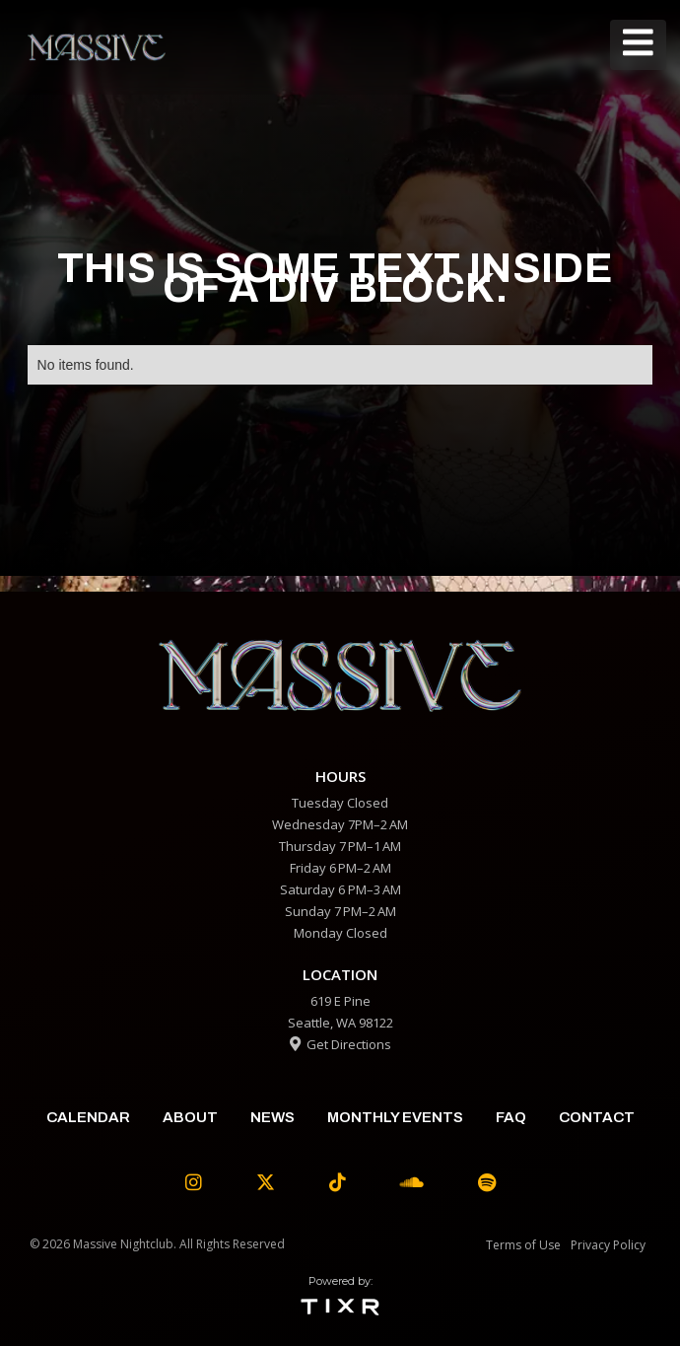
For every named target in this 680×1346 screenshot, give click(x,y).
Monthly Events (395, 1117)
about (190, 1117)
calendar (88, 1117)
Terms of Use (523, 1245)
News (272, 1117)
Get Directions (340, 1044)
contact (597, 1117)
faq (511, 1117)
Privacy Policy (608, 1245)
